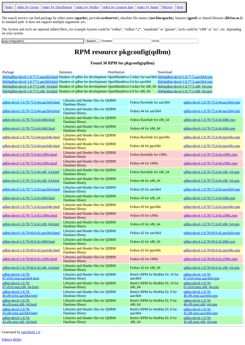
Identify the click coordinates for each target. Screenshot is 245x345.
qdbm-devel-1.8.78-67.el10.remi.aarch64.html (20, 276)
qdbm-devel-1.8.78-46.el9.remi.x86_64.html (19, 302)
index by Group (28, 7)
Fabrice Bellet (11, 339)
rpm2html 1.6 (30, 332)
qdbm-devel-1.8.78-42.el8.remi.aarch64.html (19, 311)
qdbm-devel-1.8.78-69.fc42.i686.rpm (209, 241)
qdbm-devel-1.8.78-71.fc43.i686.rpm (209, 198)
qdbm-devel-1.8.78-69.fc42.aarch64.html (31, 233)
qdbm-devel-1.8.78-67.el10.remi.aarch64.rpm (201, 276)
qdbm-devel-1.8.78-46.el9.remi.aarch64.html (19, 294)
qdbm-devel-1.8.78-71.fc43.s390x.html (29, 215)
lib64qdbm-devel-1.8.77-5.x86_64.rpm (185, 86)
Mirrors (167, 7)
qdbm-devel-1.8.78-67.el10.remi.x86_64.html (20, 285)
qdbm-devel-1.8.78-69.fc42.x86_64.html (30, 268)
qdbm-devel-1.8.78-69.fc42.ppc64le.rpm (211, 250)
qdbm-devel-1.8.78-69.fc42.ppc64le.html (31, 250)
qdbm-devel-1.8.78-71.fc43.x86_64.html (30, 224)
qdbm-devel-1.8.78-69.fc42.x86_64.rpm (211, 268)
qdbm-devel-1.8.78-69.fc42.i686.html (28, 241)
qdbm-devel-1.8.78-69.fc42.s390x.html (29, 259)
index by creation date (118, 7)
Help (180, 7)
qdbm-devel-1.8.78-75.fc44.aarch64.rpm (211, 102)
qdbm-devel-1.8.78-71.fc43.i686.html (28, 198)
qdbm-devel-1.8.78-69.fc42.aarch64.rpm (211, 233)
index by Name (148, 7)
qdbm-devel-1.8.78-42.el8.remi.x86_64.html (19, 320)
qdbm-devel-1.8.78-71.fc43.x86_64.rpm (211, 224)
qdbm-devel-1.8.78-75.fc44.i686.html (28, 120)
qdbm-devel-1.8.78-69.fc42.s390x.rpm (210, 259)
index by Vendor (87, 7)
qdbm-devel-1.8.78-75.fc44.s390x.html (29, 154)
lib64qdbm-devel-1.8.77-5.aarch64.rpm (185, 77)
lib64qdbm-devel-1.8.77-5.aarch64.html (30, 77)
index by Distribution (57, 7)
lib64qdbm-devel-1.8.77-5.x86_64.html (29, 86)
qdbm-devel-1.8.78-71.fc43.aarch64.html (31, 189)
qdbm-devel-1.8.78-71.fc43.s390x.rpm (210, 215)
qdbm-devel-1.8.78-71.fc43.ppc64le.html (31, 207)
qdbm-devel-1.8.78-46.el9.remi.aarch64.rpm (200, 294)
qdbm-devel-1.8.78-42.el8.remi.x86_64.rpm (200, 320)
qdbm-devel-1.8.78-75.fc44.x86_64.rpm (211, 172)
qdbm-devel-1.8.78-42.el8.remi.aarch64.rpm (200, 311)
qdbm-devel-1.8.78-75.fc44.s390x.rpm (210, 154)
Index (9, 7)
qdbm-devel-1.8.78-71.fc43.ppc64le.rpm (211, 207)
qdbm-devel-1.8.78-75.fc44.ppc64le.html (31, 137)
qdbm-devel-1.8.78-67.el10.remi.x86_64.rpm (201, 285)
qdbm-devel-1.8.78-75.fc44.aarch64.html (31, 102)
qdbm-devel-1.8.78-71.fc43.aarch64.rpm (211, 189)
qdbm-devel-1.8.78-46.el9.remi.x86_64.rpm (200, 302)
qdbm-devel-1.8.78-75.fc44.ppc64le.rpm (211, 137)
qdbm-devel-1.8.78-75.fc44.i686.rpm (209, 120)
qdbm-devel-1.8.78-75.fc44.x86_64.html (30, 172)
